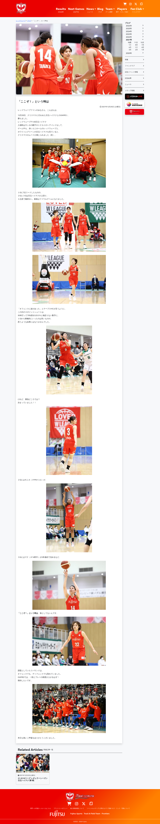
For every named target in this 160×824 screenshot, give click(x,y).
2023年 (129, 34)
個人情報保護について (77, 808)
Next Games (76, 10)
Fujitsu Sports (76, 814)
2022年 (129, 37)
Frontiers (105, 814)
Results (61, 10)
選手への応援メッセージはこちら (40, 808)
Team (109, 10)
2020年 (129, 53)
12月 (129, 42)
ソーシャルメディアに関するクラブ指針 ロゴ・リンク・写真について (108, 808)
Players (122, 10)
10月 (142, 42)
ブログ (128, 23)
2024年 (129, 31)
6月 (130, 47)
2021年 (129, 40)
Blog (100, 10)
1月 (143, 50)
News (90, 10)
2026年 (129, 26)
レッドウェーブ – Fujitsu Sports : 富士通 (21, 8)
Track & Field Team (92, 814)
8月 (136, 45)
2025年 (129, 29)
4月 (143, 47)
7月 (143, 45)
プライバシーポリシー (60, 808)
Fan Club (136, 10)
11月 (136, 42)
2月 (136, 50)
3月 (130, 50)
